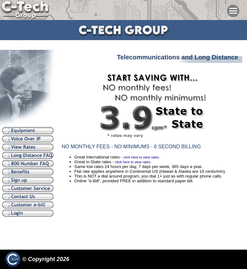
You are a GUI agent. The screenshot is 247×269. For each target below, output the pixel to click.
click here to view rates (141, 157)
